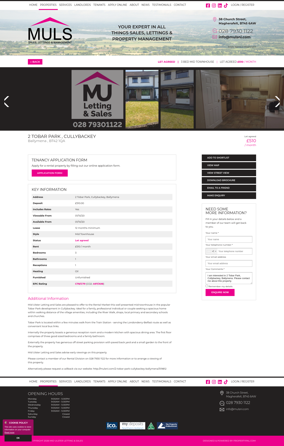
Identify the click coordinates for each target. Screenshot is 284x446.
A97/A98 (98, 283)
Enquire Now (220, 292)
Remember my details (220, 286)
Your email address (216, 257)
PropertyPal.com (244, 440)
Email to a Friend (218, 187)
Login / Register (242, 5)
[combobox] (211, 251)
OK (18, 438)
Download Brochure (221, 180)
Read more (9, 433)
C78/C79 (80, 283)
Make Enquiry (216, 195)
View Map (213, 165)
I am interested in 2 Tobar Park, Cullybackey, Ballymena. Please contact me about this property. (229, 278)
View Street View (218, 172)
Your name (212, 233)
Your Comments (215, 269)
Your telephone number (219, 245)
